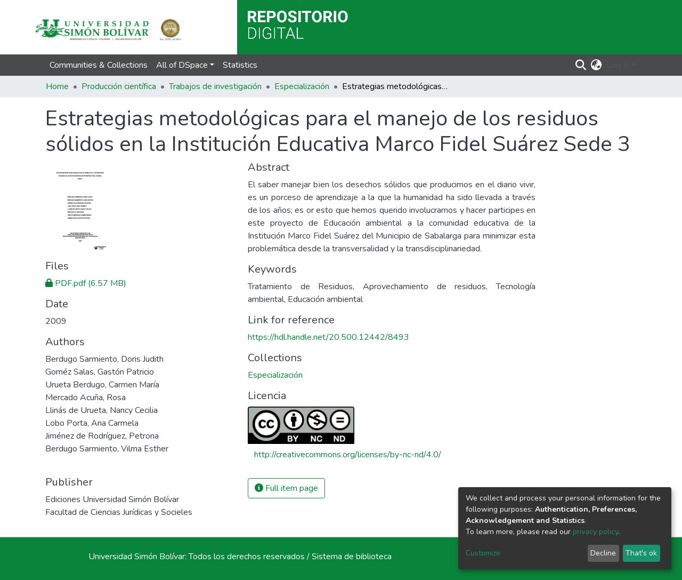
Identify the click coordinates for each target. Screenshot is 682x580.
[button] (596, 65)
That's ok (641, 553)
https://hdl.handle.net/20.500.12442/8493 (328, 337)
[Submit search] (581, 65)
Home (57, 86)
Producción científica (119, 86)
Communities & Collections (99, 65)
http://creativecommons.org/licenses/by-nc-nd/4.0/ (347, 454)
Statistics (240, 65)
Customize (483, 553)
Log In (617, 65)
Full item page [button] (286, 488)
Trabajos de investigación (215, 86)
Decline (603, 553)
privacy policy (595, 532)
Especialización (301, 86)
